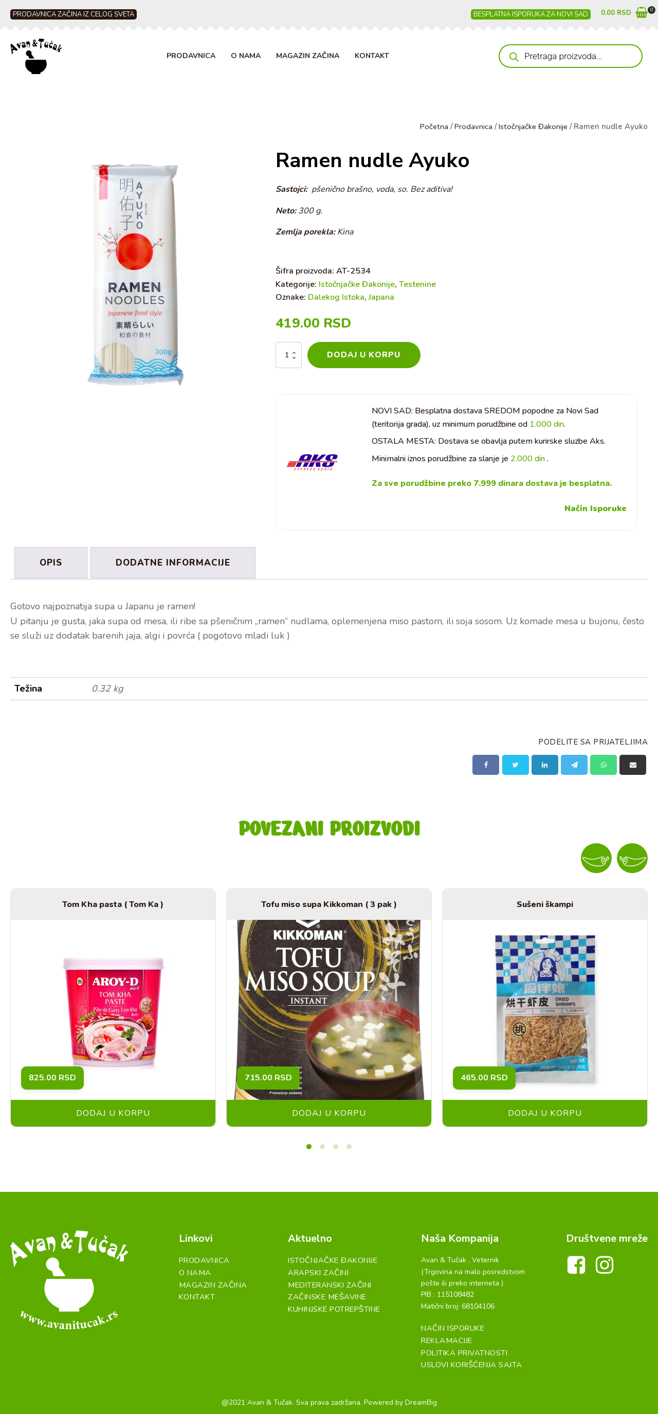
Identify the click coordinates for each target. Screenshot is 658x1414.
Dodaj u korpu (363, 354)
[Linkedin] (545, 763)
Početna (431, 126)
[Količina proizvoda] (289, 355)
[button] (624, 14)
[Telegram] (574, 763)
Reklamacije (443, 1338)
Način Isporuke (595, 508)
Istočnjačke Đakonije (532, 126)
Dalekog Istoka (336, 297)
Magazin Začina (307, 56)
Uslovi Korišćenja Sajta (468, 1361)
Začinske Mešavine (323, 1293)
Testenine (417, 283)
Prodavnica (191, 56)
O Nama (246, 56)
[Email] (632, 763)
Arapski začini (314, 1270)
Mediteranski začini (326, 1281)
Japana (381, 297)
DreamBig (421, 1398)
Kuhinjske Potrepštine (331, 1304)
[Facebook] (485, 763)
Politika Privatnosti (461, 1349)
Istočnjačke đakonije (329, 1258)
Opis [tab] (52, 562)
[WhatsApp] (603, 763)
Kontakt (372, 56)
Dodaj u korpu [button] (113, 1111)
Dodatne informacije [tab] (176, 562)
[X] (515, 763)
